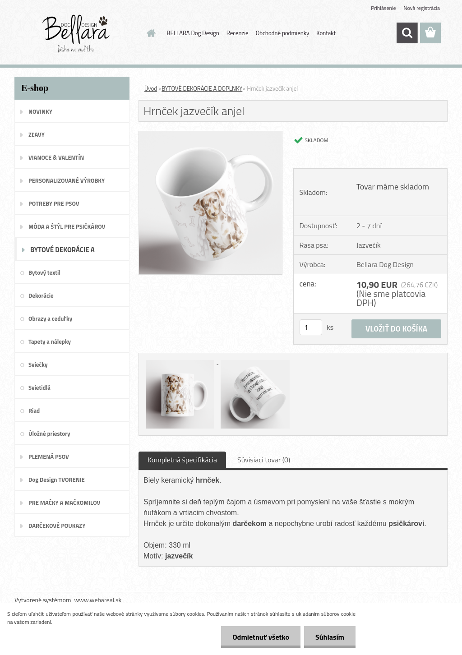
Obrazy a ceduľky (50, 318)
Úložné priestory (49, 433)
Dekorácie (41, 295)
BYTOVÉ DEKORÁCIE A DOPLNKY (62, 252)
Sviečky (37, 364)
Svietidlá (39, 387)
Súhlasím (329, 637)
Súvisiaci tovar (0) (263, 459)
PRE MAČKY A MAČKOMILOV (64, 502)
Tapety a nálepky (49, 341)
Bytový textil (44, 272)
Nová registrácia (421, 8)
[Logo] (76, 33)
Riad (34, 410)
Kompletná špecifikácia (182, 459)
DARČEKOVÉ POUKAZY (57, 525)
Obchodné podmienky (283, 32)
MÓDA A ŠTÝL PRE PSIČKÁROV (66, 226)
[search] (407, 33)
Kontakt (326, 32)
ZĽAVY (36, 134)
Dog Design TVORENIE (56, 479)
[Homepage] (149, 33)
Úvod (150, 88)
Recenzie (237, 32)
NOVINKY (40, 111)
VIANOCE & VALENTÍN (56, 157)
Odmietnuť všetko (260, 637)
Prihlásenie (383, 8)
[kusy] (311, 327)
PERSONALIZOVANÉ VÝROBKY (66, 180)
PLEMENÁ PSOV (48, 456)
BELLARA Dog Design (193, 32)
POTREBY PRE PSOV (53, 203)
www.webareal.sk (98, 599)
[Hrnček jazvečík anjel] (210, 134)
